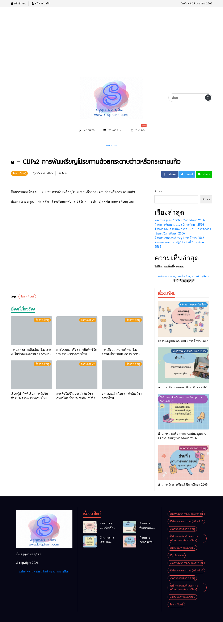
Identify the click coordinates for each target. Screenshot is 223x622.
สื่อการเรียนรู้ (27, 296)
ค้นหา (158, 191)
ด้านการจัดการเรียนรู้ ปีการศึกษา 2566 (179, 238)
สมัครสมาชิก (40, 3)
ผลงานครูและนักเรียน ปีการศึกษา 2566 (180, 220)
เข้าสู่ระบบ (18, 3)
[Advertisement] (111, 45)
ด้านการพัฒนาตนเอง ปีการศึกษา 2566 (179, 224)
